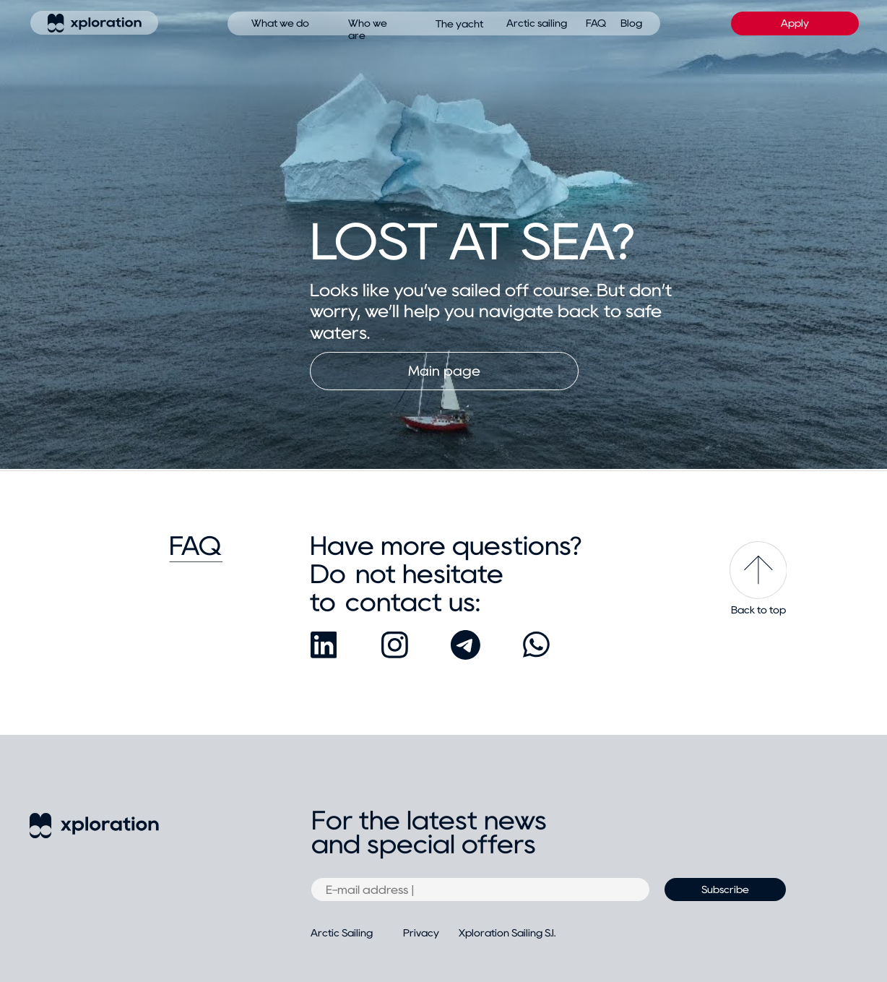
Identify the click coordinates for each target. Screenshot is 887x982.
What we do (280, 23)
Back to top (758, 610)
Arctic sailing (536, 23)
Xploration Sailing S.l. (507, 933)
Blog (631, 23)
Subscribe (725, 889)
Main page (444, 370)
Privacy (421, 933)
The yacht (459, 24)
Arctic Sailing (342, 933)
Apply (795, 23)
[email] (480, 890)
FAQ (596, 23)
